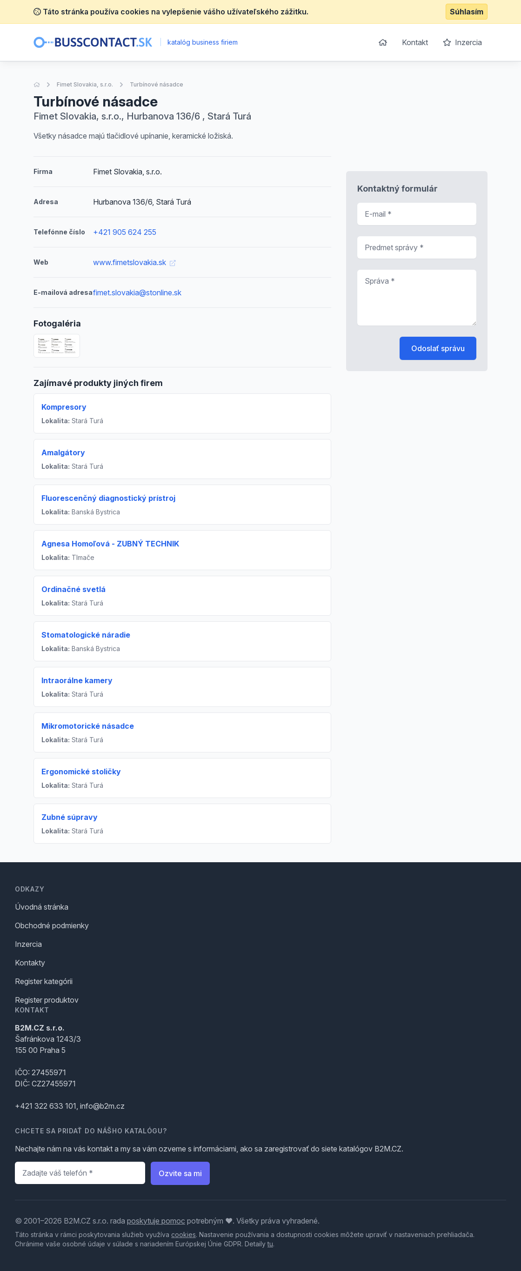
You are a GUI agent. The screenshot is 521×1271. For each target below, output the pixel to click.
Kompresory (64, 407)
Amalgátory (63, 452)
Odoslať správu (438, 348)
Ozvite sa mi (180, 1173)
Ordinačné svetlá (73, 589)
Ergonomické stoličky (81, 771)
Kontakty (30, 962)
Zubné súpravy (69, 817)
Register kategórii (44, 981)
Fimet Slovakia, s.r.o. (85, 84)
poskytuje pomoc (156, 1220)
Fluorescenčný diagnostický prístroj (108, 498)
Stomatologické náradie (85, 634)
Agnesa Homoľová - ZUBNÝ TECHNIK (110, 543)
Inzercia (462, 42)
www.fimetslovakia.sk (134, 262)
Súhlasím (466, 11)
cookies (183, 1234)
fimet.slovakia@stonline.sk (137, 292)
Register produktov (47, 1000)
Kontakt (415, 42)
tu (270, 1244)
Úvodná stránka (41, 907)
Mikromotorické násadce (87, 726)
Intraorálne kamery (77, 680)
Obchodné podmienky (52, 925)
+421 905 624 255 (124, 232)
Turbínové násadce (156, 84)
